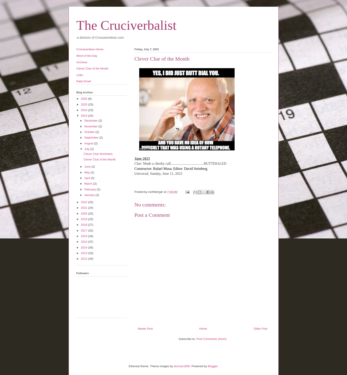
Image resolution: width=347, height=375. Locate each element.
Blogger (212, 366)
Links (79, 75)
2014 (84, 247)
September (91, 137)
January (89, 195)
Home (203, 328)
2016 (84, 236)
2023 (84, 115)
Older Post (260, 328)
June (87, 166)
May (87, 172)
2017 (84, 230)
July (87, 149)
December (91, 120)
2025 (84, 104)
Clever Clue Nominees (98, 154)
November (91, 126)
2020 (84, 213)
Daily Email (83, 81)
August (89, 143)
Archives (82, 62)
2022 (84, 202)
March (88, 183)
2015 (84, 241)
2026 (84, 98)
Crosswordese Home (89, 49)
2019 (84, 219)
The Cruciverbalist (126, 25)
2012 (84, 258)
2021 (84, 207)
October (89, 132)
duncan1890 (182, 366)
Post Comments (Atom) (211, 339)
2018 (84, 224)
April (87, 178)
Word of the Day (86, 55)
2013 (84, 253)
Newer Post (145, 328)
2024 (84, 110)
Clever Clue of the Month (92, 68)
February (90, 189)
